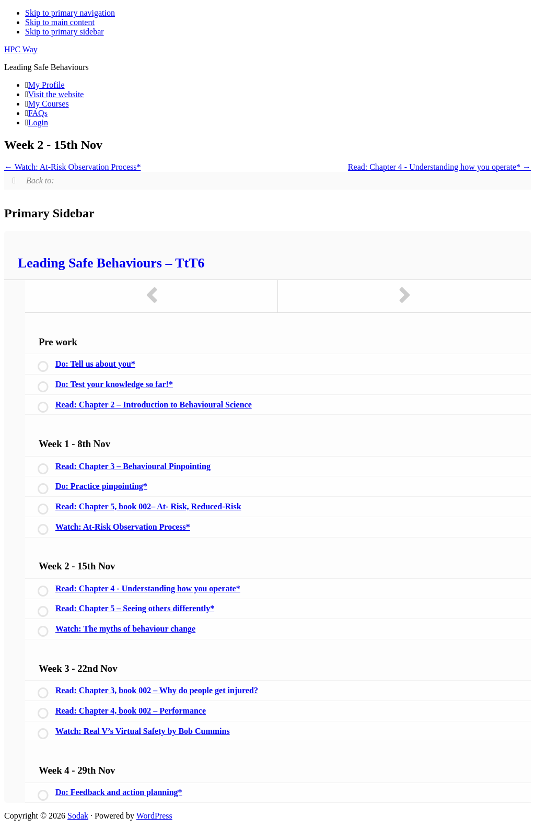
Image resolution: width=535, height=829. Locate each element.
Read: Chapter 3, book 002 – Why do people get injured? (156, 690)
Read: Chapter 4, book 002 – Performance (130, 710)
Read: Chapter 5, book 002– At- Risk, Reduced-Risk (148, 506)
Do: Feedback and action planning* (118, 792)
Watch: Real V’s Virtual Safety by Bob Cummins (142, 731)
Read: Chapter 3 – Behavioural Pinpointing (133, 466)
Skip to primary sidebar (64, 31)
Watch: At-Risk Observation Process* (72, 166)
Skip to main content (60, 22)
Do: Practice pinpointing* (101, 486)
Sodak (77, 815)
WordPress (154, 815)
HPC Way (21, 49)
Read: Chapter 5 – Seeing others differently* (134, 608)
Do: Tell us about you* (95, 363)
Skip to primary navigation (70, 12)
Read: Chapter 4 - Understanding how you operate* (439, 166)
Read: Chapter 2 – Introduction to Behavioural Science (153, 404)
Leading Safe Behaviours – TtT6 (111, 263)
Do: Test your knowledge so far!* (114, 384)
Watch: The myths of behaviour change (125, 628)
